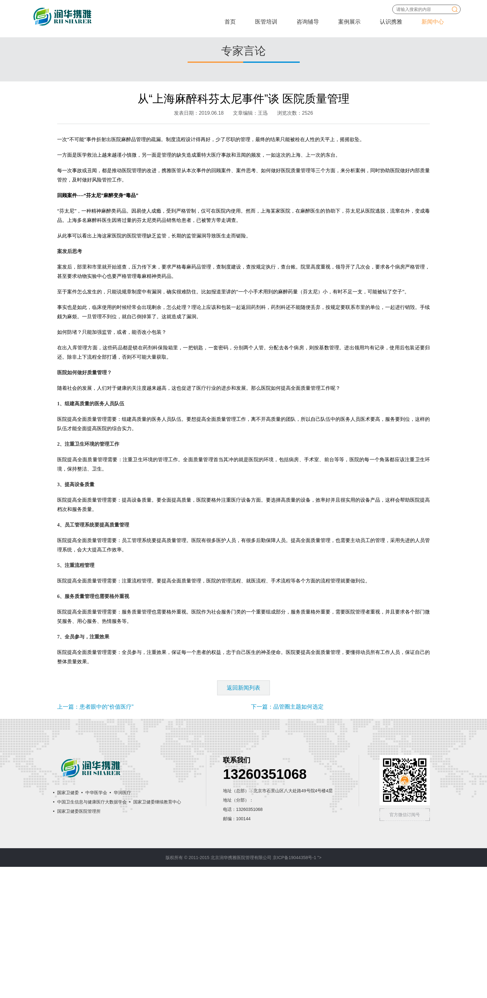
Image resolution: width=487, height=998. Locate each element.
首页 (230, 22)
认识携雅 (391, 22)
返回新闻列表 (243, 819)
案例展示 (349, 22)
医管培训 (266, 22)
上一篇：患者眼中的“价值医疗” (95, 838)
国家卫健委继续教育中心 (157, 933)
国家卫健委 (68, 923)
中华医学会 (96, 923)
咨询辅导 (308, 22)
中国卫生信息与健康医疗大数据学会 (92, 933)
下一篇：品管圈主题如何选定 (287, 838)
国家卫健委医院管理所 (79, 942)
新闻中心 (432, 22)
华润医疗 (122, 923)
